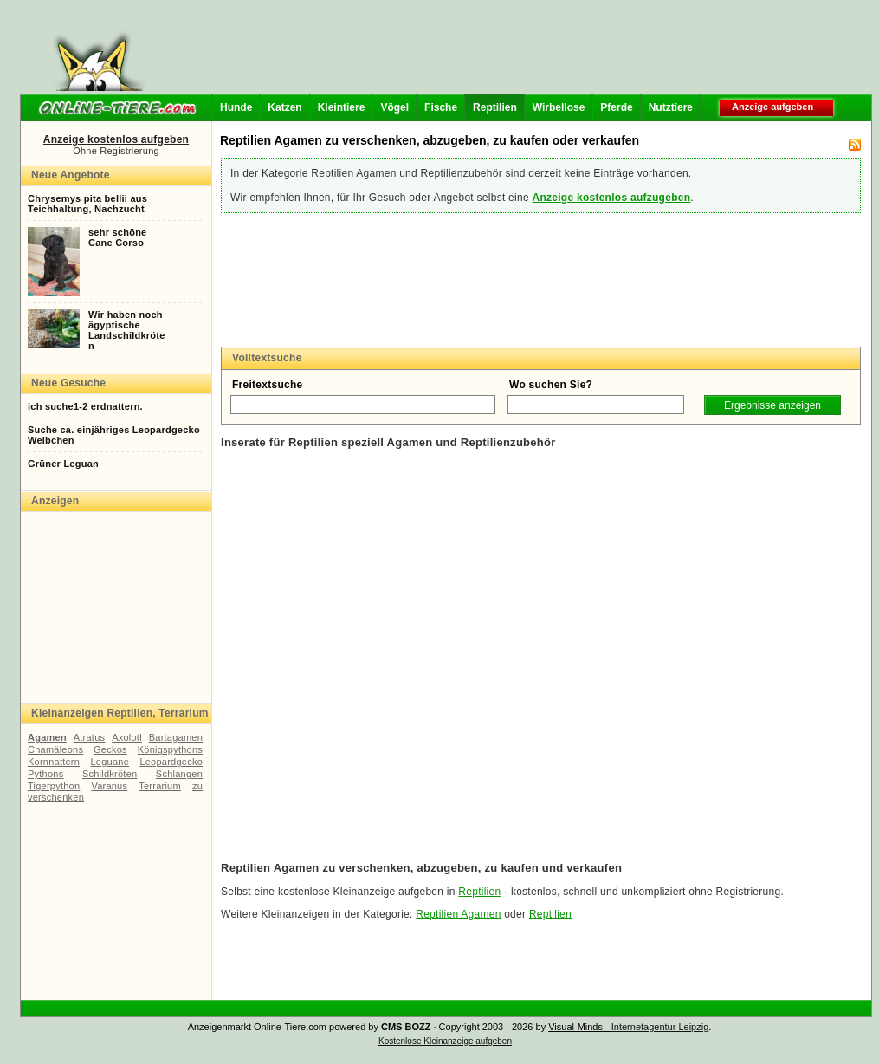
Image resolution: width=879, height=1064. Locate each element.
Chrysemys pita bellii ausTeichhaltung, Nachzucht (87, 203)
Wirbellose (559, 107)
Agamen (47, 737)
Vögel (394, 107)
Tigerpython (54, 786)
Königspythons (170, 749)
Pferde (616, 107)
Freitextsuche (267, 385)
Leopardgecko (171, 761)
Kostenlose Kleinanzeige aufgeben (445, 1041)
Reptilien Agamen (458, 914)
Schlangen (179, 774)
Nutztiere (671, 107)
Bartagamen (176, 737)
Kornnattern (54, 761)
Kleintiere (341, 107)
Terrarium (160, 786)
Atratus (90, 737)
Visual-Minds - (579, 1027)
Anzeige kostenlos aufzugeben (611, 197)
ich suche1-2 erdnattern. (85, 406)
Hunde (236, 107)
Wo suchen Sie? (550, 385)
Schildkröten (109, 774)
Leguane (110, 761)
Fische (440, 107)
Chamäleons (55, 749)
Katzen (284, 107)
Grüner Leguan (63, 463)
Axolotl (127, 737)
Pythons (45, 774)
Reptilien (495, 107)
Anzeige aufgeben (772, 106)
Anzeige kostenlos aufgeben (116, 139)
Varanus (109, 786)
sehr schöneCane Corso (117, 237)
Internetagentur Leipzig (660, 1027)
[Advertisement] (512, 52)
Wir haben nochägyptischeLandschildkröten (126, 330)
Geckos (110, 749)
